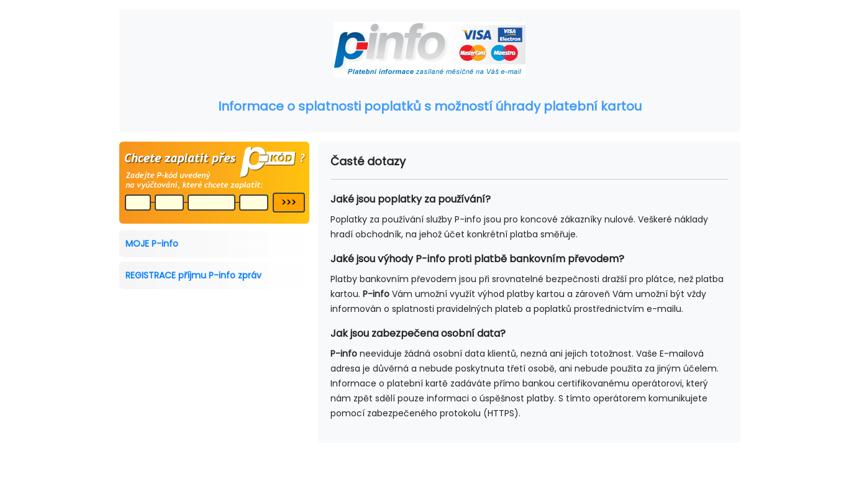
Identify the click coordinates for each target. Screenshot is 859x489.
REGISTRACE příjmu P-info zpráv (193, 275)
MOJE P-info (151, 243)
